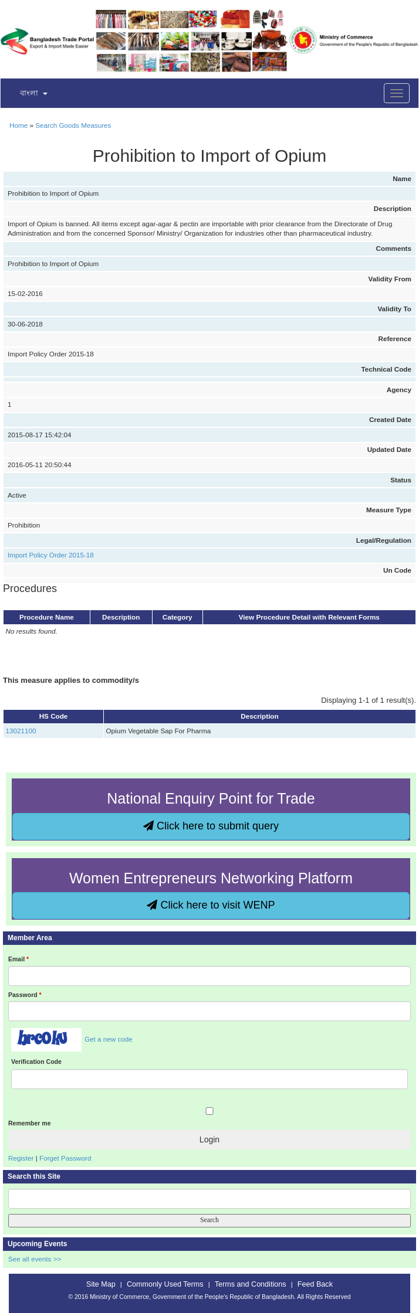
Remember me (29, 1123)
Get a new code (109, 1039)
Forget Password (65, 1158)
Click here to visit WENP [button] (211, 905)
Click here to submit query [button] (211, 826)
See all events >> (34, 1259)
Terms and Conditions (250, 1284)
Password (25, 994)
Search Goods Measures (73, 125)
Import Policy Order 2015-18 (51, 555)
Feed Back (315, 1284)
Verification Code (36, 1061)
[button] (26, 93)
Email (18, 958)
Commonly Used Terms (165, 1284)
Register (21, 1158)
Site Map (101, 1284)
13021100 (21, 730)
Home (18, 125)
